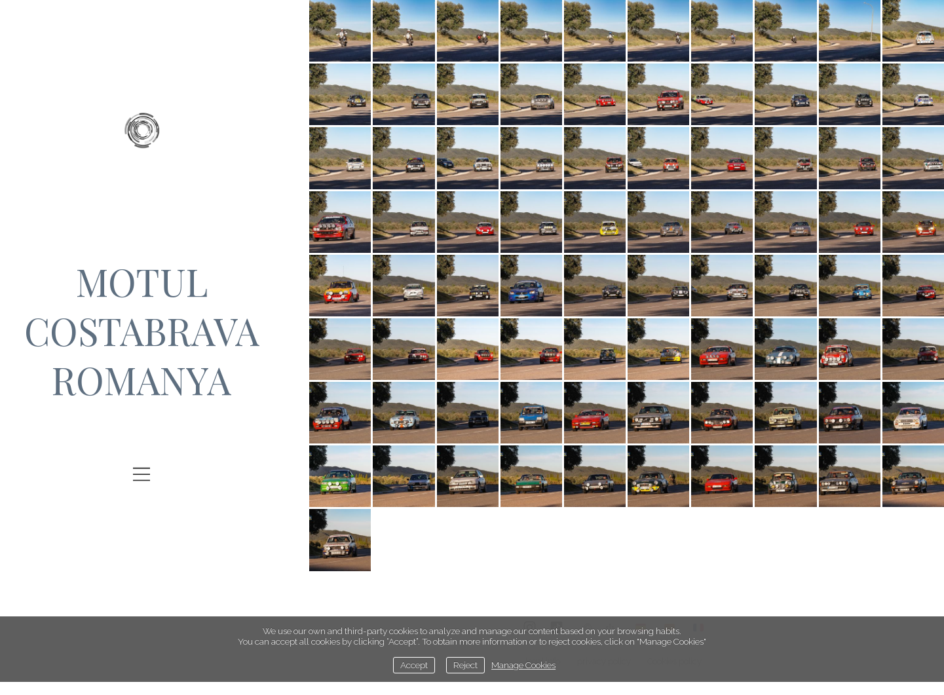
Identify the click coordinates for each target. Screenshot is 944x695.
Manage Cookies (523, 665)
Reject (465, 665)
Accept (414, 665)
